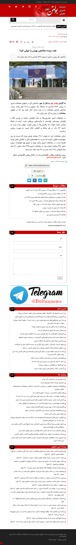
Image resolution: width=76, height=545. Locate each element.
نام (61, 238)
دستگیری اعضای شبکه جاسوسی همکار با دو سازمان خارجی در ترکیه (43, 348)
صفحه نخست (63, 42)
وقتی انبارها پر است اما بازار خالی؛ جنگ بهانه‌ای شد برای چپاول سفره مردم (41, 430)
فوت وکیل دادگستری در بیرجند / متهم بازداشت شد (48, 393)
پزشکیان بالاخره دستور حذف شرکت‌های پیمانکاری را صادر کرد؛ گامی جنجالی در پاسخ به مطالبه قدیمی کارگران (37, 452)
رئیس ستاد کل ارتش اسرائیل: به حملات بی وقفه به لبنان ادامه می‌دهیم (39, 478)
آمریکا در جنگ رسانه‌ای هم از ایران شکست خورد (49, 368)
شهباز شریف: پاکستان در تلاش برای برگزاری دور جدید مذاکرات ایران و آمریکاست (39, 344)
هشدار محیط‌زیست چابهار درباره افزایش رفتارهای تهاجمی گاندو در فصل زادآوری (39, 434)
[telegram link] (40, 180)
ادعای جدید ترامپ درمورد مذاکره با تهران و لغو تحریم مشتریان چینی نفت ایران (40, 400)
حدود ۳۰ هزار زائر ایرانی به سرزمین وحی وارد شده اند (48, 361)
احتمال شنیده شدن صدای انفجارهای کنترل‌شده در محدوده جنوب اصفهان (41, 337)
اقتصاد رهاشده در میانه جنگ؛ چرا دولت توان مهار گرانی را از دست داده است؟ (40, 396)
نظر (61, 255)
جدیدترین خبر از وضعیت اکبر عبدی (53, 379)
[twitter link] (29, 180)
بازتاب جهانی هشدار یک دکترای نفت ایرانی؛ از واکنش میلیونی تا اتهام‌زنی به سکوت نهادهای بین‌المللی (39, 463)
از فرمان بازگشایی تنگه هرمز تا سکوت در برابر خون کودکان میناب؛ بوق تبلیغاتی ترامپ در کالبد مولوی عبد (37, 493)
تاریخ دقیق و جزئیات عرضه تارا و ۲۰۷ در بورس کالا (48, 204)
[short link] (38, 165)
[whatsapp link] (45, 180)
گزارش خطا (38, 171)
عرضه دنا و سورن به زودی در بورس (53, 208)
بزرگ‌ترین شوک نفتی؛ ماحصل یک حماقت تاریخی (49, 341)
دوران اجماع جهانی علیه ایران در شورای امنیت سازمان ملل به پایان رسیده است (37, 522)
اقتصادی (55, 42)
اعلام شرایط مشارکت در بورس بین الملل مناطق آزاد (48, 211)
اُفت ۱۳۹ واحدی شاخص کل (55, 215)
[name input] (38, 242)
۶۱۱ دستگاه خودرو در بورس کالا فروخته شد (51, 194)
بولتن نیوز (54, 103)
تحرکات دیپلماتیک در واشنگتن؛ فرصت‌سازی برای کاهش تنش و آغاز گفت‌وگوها (38, 500)
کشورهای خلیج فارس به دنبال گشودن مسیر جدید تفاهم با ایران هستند (42, 334)
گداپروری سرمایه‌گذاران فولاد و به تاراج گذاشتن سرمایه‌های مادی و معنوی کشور (39, 317)
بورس (49, 42)
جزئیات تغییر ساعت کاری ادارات (54, 414)
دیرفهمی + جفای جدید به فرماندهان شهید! (48, 485)
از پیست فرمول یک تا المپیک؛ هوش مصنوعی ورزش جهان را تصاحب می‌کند (41, 313)
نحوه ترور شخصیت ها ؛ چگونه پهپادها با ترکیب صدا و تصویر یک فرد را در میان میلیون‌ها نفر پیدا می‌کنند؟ (37, 513)
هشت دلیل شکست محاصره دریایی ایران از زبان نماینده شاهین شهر (40, 481)
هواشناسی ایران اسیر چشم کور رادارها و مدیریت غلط (47, 358)
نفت (56, 161)
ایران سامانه (52, 539)
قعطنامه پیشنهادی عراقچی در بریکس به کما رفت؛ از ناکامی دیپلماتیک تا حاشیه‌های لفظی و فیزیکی (38, 387)
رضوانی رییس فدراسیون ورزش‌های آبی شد (51, 330)
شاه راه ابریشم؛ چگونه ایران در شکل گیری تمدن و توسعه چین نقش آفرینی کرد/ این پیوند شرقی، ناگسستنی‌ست (38, 353)
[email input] (38, 251)
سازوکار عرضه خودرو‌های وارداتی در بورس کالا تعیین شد (46, 201)
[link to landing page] (54, 10)
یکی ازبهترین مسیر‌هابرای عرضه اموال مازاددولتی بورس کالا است (44, 197)
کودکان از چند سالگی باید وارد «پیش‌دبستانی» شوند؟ (48, 327)
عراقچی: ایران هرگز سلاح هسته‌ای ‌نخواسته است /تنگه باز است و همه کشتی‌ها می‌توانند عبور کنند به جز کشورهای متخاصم (37, 419)
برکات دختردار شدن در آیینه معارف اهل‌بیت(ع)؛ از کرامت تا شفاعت (40, 458)
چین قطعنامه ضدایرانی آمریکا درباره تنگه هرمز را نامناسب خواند (44, 410)
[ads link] (38, 295)
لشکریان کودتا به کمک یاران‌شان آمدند (52, 383)
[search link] (13, 20)
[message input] (38, 266)
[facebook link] (35, 180)
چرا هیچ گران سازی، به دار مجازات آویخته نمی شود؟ (45, 518)
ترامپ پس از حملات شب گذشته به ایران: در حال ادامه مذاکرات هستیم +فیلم (37, 488)
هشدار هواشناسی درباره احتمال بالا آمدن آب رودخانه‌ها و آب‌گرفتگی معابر (41, 403)
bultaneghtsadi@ (53, 157)
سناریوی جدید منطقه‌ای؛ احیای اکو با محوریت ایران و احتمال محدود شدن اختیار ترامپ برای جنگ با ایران (37, 439)
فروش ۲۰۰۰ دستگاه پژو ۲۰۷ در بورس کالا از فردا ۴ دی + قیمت (45, 190)
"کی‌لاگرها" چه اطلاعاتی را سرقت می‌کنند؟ (51, 365)
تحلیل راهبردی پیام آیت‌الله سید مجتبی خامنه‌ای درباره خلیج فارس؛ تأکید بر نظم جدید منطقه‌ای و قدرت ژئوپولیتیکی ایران (37, 425)
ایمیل (60, 247)
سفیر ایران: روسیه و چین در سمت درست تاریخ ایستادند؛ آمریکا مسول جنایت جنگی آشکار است (38, 506)
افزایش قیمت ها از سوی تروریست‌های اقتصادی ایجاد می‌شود (45, 407)
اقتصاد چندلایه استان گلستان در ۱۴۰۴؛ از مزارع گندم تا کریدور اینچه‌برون (33, 26)
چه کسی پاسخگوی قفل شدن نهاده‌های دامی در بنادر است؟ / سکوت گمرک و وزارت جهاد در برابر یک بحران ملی (38, 321)
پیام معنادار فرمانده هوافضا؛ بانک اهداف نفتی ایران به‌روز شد (42, 468)
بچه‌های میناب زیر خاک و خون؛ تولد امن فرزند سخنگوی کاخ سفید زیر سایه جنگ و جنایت (39, 473)
